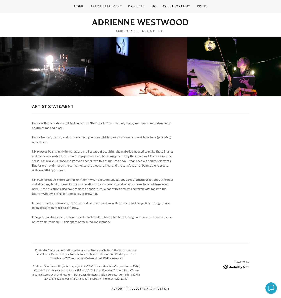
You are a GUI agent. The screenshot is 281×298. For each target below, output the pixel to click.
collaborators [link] (177, 6)
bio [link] (154, 6)
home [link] (79, 6)
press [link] (202, 6)
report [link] (117, 288)
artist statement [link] (106, 6)
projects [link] (136, 6)
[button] (271, 288)
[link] (140, 24)
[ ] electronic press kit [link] (148, 288)
